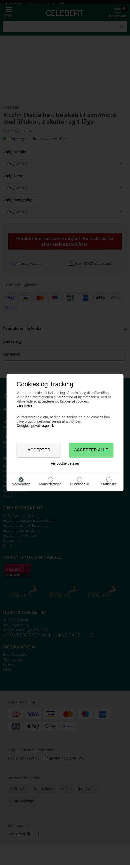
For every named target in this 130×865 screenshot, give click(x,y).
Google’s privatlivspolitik (35, 426)
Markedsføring (50, 484)
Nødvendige (21, 484)
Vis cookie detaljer (65, 463)
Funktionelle (79, 484)
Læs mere (24, 405)
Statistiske (109, 484)
